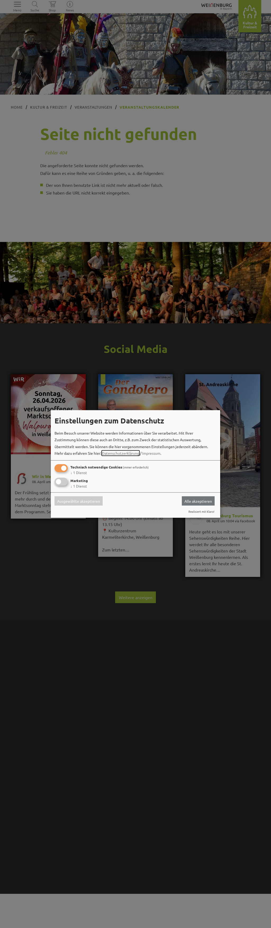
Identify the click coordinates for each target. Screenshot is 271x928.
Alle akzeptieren (198, 500)
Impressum (151, 453)
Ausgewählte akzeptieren (78, 500)
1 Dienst (78, 472)
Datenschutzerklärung (120, 453)
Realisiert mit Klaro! (201, 511)
